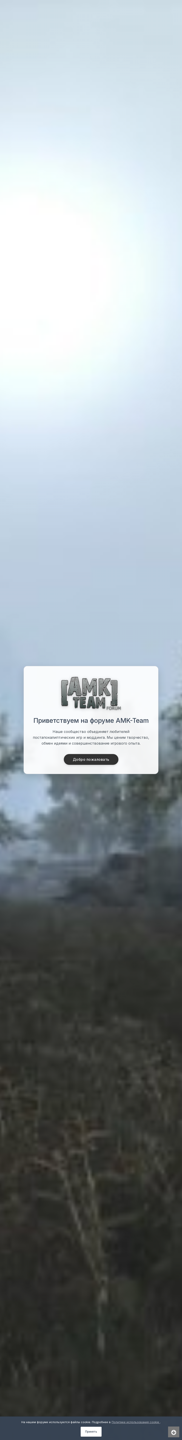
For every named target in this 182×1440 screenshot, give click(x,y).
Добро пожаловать (91, 759)
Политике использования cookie (136, 1422)
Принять (91, 1431)
